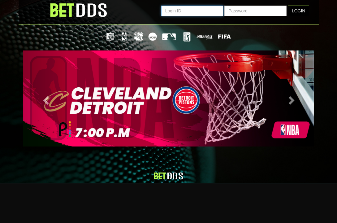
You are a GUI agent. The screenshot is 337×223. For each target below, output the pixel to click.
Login (298, 10)
